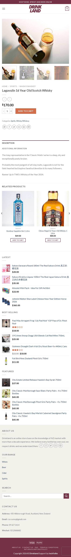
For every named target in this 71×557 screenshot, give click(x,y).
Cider (4, 473)
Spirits (13, 86)
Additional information (14, 148)
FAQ (36, 547)
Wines (5, 462)
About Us (16, 547)
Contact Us (27, 547)
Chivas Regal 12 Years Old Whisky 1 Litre (53, 232)
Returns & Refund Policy (36, 549)
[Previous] (2, 219)
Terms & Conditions (49, 547)
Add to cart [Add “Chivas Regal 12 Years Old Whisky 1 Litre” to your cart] (53, 240)
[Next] (67, 74)
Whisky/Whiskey (27, 86)
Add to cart (25, 111)
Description (8, 143)
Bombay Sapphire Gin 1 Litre (18, 231)
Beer (4, 467)
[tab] (35, 143)
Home (4, 86)
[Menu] (3, 8)
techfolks (53, 553)
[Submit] (66, 496)
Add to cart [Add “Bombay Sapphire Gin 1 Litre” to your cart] (18, 240)
